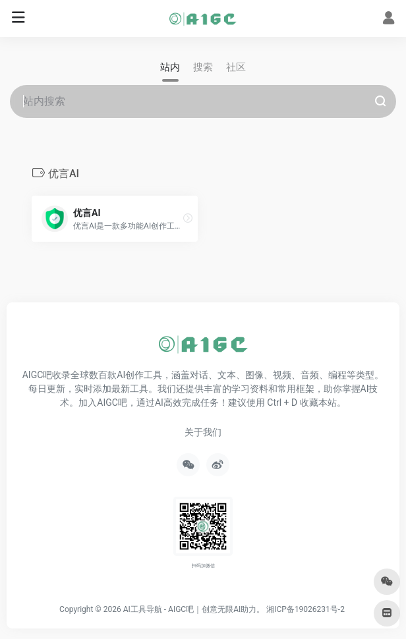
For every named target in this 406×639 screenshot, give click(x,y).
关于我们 (203, 432)
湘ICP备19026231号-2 (305, 609)
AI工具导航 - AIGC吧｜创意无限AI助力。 (194, 609)
